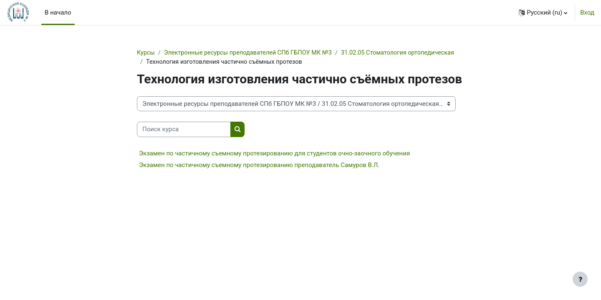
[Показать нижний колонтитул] (580, 279)
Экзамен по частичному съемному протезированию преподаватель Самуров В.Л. (259, 165)
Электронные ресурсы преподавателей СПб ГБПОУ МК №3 (251, 53)
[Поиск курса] (184, 130)
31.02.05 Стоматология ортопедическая (204, 62)
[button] (543, 12)
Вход (587, 12)
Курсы (146, 53)
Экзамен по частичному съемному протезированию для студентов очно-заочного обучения (274, 154)
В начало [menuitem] (58, 12)
